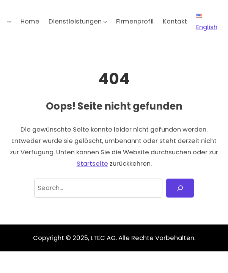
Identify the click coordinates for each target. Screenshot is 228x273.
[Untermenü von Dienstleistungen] (105, 22)
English (206, 22)
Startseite (92, 163)
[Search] (179, 188)
